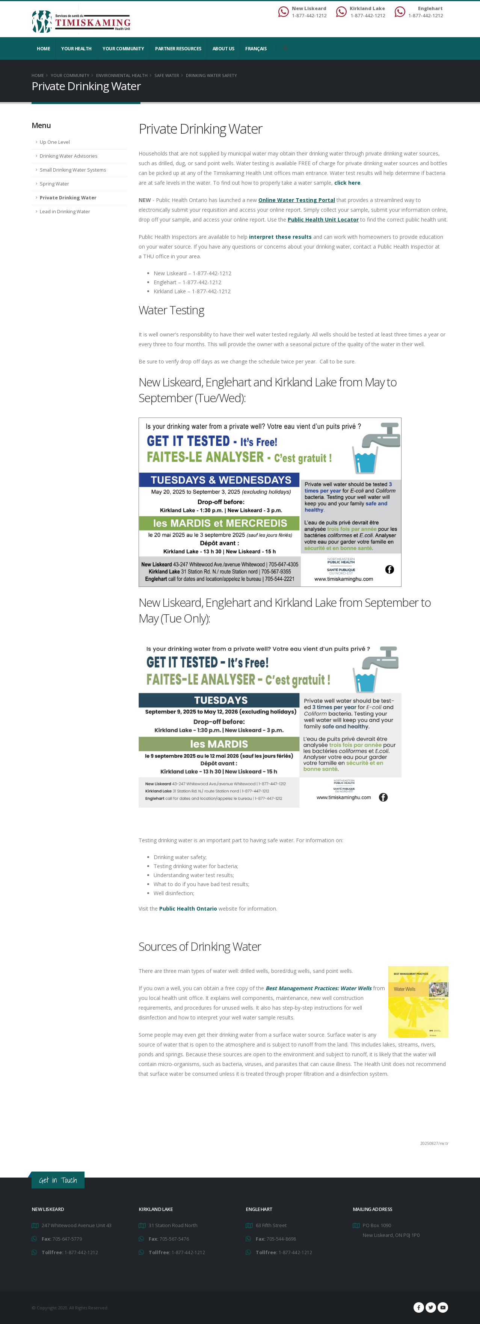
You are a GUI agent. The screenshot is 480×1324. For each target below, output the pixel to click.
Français (255, 48)
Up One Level (55, 142)
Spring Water (54, 184)
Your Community (123, 48)
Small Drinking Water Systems (73, 170)
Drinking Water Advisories (69, 156)
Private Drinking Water (68, 198)
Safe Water (166, 75)
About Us (223, 48)
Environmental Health (122, 75)
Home (43, 48)
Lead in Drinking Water (65, 211)
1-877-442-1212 (81, 1252)
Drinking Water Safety (211, 75)
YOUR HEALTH (76, 48)
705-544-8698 (281, 1238)
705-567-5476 (174, 1238)
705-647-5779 (67, 1238)
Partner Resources (178, 48)
